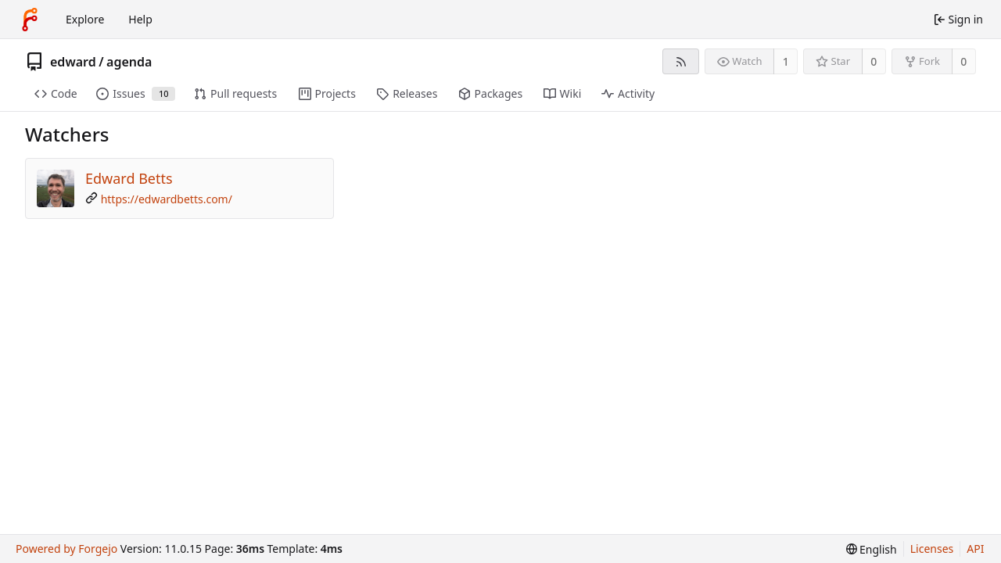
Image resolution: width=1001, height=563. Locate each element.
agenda (129, 62)
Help (140, 19)
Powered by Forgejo (66, 548)
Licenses (932, 548)
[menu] (871, 549)
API (975, 548)
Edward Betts (129, 178)
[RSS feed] (680, 61)
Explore (85, 19)
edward (73, 62)
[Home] (30, 19)
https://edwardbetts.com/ (166, 199)
